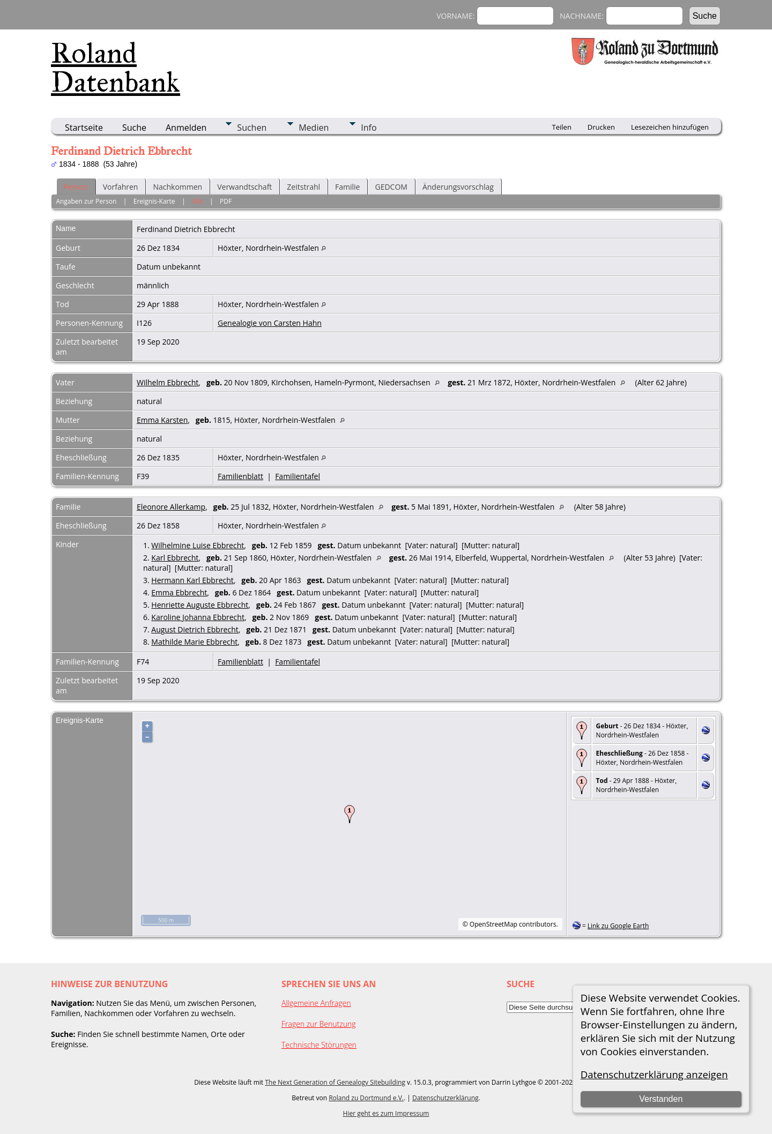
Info (368, 127)
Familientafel (297, 476)
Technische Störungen (319, 1045)
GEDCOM (391, 187)
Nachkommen (177, 187)
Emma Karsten (162, 420)
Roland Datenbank (115, 67)
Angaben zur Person (86, 201)
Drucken (601, 127)
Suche (134, 127)
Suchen (251, 127)
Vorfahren (120, 187)
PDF (226, 201)
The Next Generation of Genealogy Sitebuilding (335, 1082)
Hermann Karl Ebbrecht (192, 580)
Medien (314, 127)
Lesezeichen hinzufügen (670, 127)
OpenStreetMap (493, 924)
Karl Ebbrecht (174, 558)
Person (75, 187)
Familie (347, 187)
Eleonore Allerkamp (171, 507)
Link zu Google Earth (618, 925)
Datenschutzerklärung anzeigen (654, 1074)
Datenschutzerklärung (445, 1097)
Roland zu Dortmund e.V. (366, 1097)
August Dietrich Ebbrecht (194, 629)
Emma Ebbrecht (179, 592)
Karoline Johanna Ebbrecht (197, 617)
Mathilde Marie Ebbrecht (194, 642)
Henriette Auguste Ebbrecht (199, 605)
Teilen (561, 127)
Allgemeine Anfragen (316, 1003)
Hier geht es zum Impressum (386, 1113)
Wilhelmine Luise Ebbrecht (197, 545)
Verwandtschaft (244, 187)
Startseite (84, 127)
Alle (197, 201)
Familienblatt (240, 476)
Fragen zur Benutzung (318, 1024)
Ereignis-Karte (154, 201)
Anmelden (186, 127)
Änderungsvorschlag (458, 187)
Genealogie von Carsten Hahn (270, 323)
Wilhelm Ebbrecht (167, 382)
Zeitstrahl (303, 187)
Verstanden (660, 1098)
